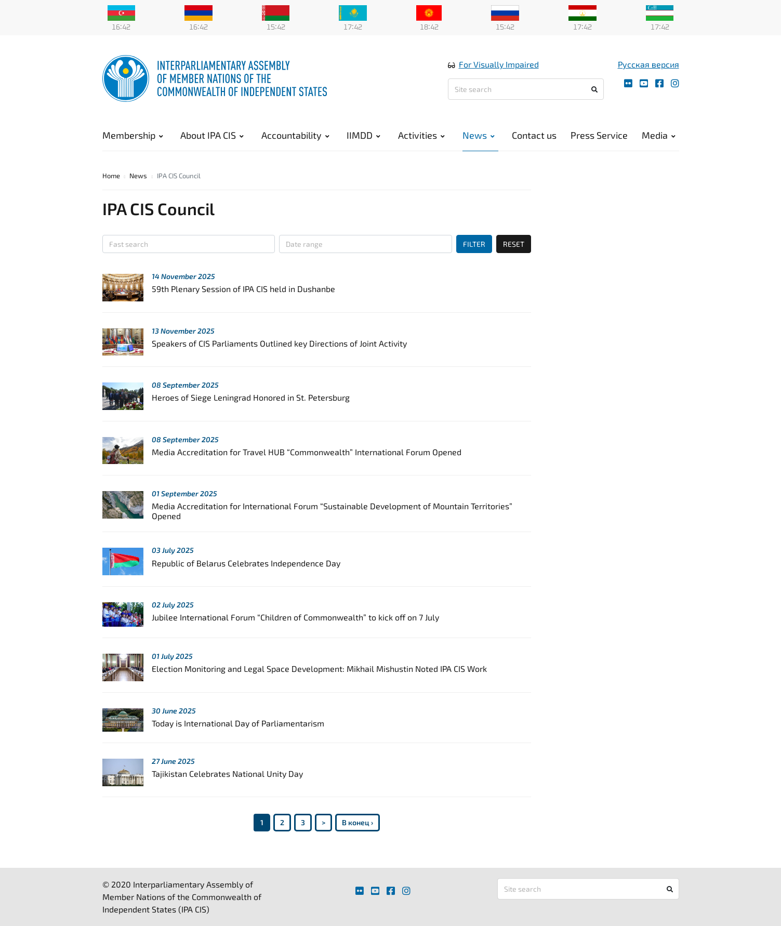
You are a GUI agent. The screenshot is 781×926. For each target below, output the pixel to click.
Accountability (295, 135)
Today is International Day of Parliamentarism (238, 723)
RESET (513, 244)
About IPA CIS (212, 135)
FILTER (474, 244)
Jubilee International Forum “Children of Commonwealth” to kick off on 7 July (295, 617)
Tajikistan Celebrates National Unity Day (227, 773)
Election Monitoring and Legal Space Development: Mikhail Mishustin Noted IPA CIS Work (319, 668)
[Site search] (526, 89)
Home (111, 175)
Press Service (599, 135)
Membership (132, 135)
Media (659, 135)
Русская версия (648, 64)
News (478, 135)
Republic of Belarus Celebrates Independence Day (246, 563)
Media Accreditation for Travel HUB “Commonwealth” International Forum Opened (306, 452)
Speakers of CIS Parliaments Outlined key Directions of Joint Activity (279, 343)
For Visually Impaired (499, 64)
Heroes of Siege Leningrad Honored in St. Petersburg (251, 397)
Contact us (534, 135)
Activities (421, 135)
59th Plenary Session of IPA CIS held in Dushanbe (243, 289)
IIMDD (363, 135)
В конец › (357, 822)
